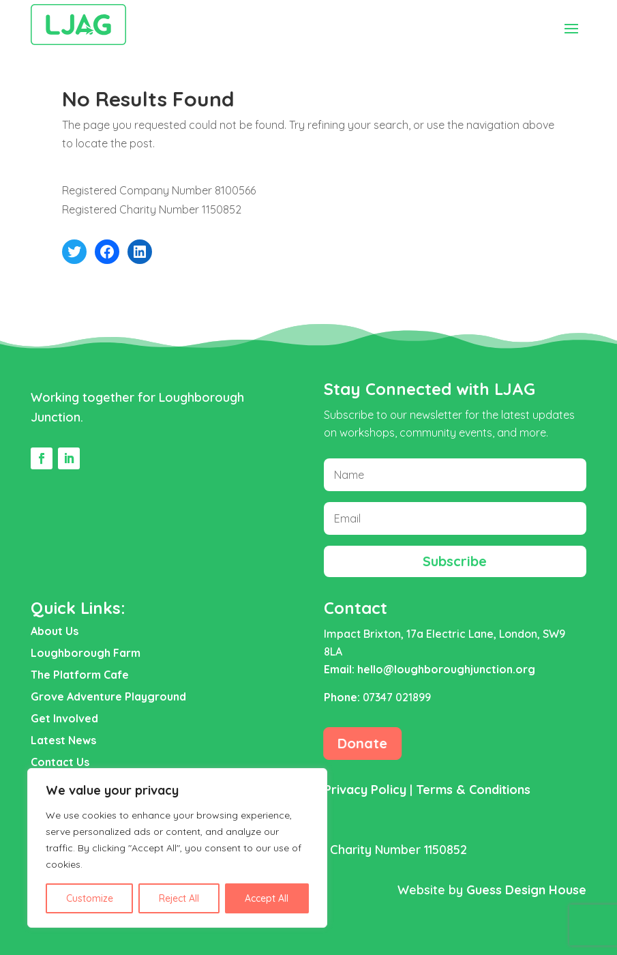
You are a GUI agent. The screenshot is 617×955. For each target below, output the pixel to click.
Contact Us (60, 762)
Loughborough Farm (85, 653)
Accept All (266, 898)
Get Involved (64, 718)
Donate (362, 743)
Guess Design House (526, 890)
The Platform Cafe (80, 674)
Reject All (179, 898)
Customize (89, 898)
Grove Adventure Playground (108, 696)
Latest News (63, 740)
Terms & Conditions (473, 789)
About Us (54, 631)
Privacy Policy (365, 789)
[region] (177, 848)
